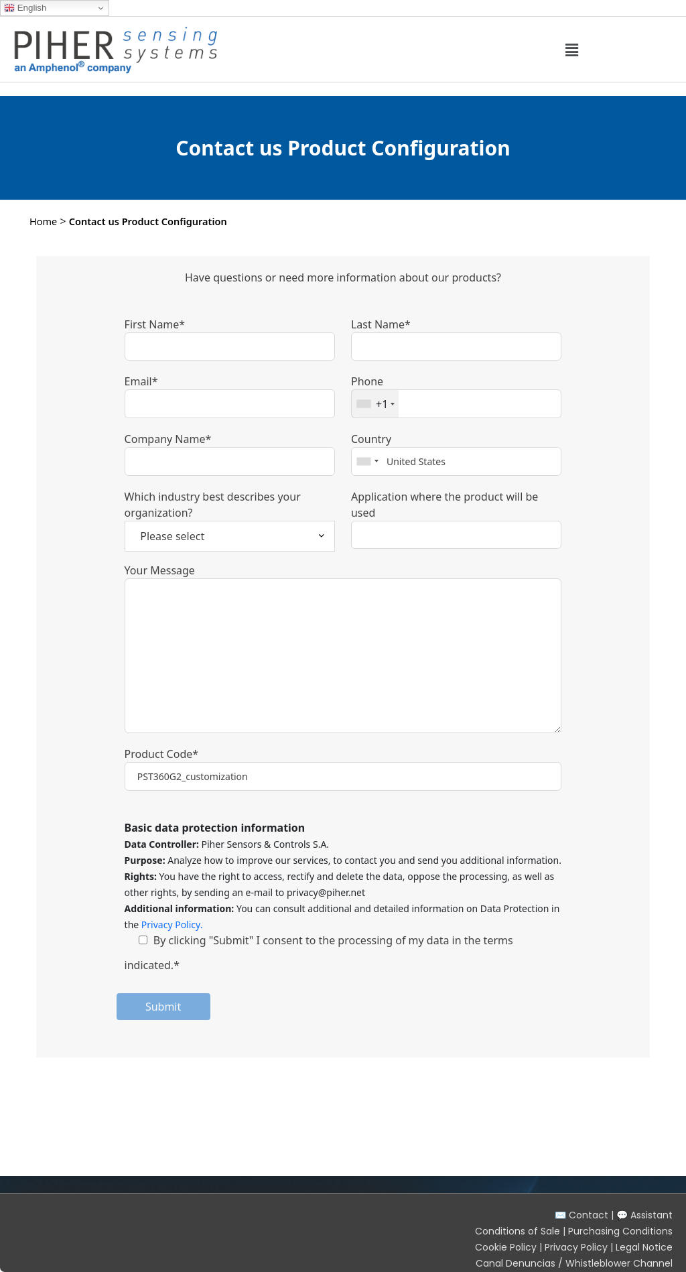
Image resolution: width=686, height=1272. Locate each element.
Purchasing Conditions (620, 1231)
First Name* (155, 324)
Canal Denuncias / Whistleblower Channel (574, 1263)
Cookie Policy (506, 1247)
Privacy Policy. (172, 924)
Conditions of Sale (517, 1231)
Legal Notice (644, 1247)
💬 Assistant (644, 1215)
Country (371, 439)
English (25, 8)
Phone (367, 381)
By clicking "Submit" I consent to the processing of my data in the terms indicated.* (319, 952)
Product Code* (161, 754)
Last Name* (381, 324)
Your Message (160, 570)
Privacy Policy (576, 1247)
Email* (141, 381)
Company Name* (168, 439)
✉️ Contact (581, 1215)
